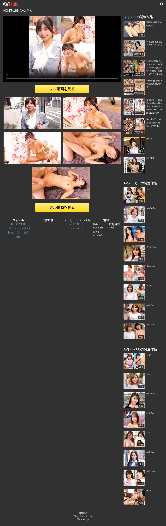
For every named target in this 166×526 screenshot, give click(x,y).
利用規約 (83, 513)
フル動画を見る (62, 89)
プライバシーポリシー (83, 516)
